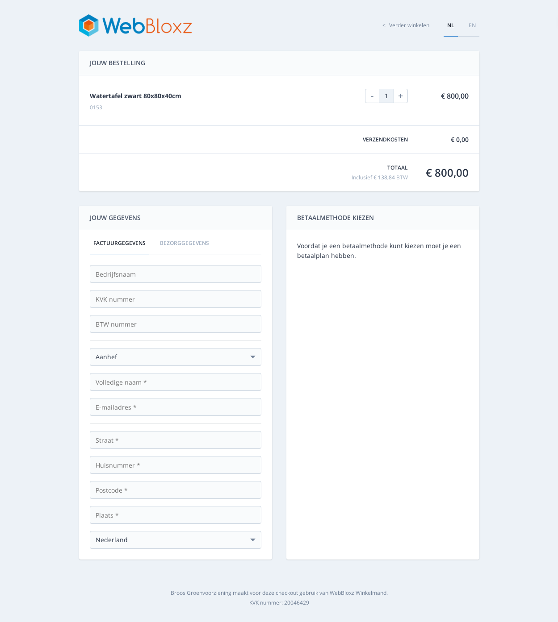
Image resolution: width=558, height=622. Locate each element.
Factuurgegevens (119, 243)
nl (450, 25)
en (472, 25)
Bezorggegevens (184, 243)
